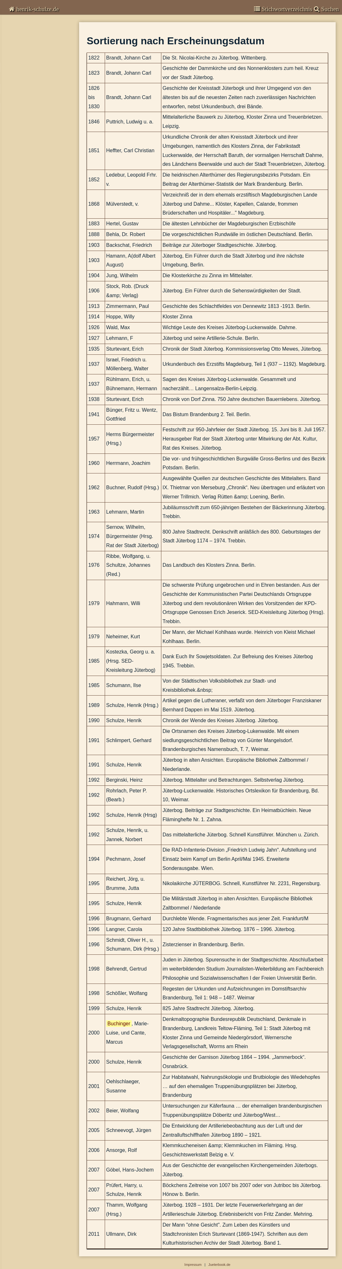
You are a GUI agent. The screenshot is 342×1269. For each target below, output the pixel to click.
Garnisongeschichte (31, 50)
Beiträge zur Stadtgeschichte (38, 84)
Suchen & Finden (27, 167)
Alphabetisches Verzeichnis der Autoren (42, 105)
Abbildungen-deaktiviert (35, 176)
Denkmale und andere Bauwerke (37, 142)
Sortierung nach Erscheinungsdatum (42, 115)
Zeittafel (14, 124)
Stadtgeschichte (28, 75)
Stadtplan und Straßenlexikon (34, 133)
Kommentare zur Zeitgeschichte (43, 38)
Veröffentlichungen (30, 62)
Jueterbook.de (219, 1264)
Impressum (20, 158)
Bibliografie (21, 96)
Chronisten (21, 25)
